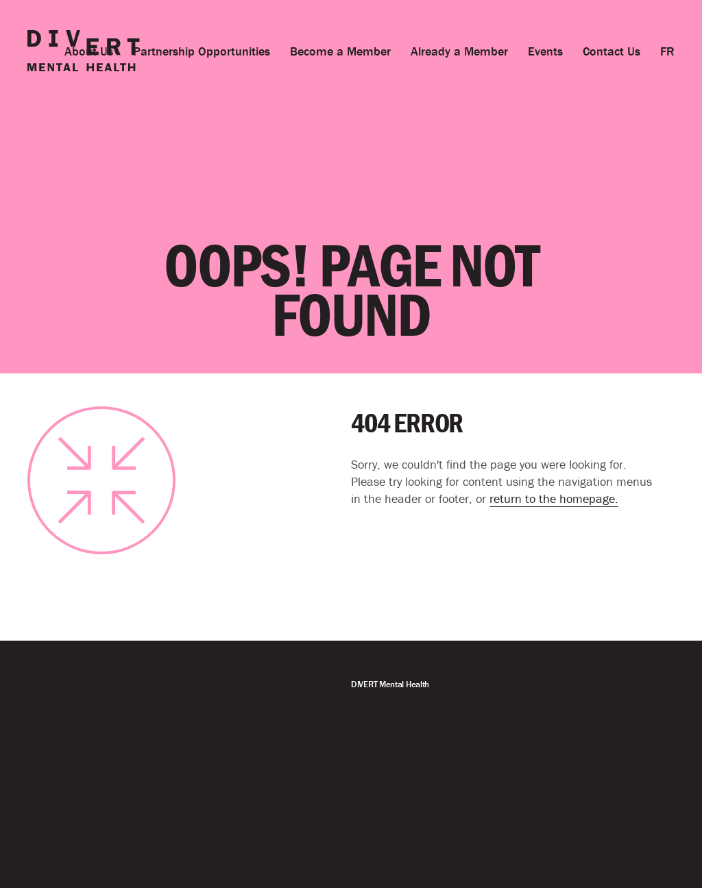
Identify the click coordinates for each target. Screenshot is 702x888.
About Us (88, 51)
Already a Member (459, 51)
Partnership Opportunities (201, 51)
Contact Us (611, 51)
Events (545, 51)
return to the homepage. (553, 498)
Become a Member (340, 51)
